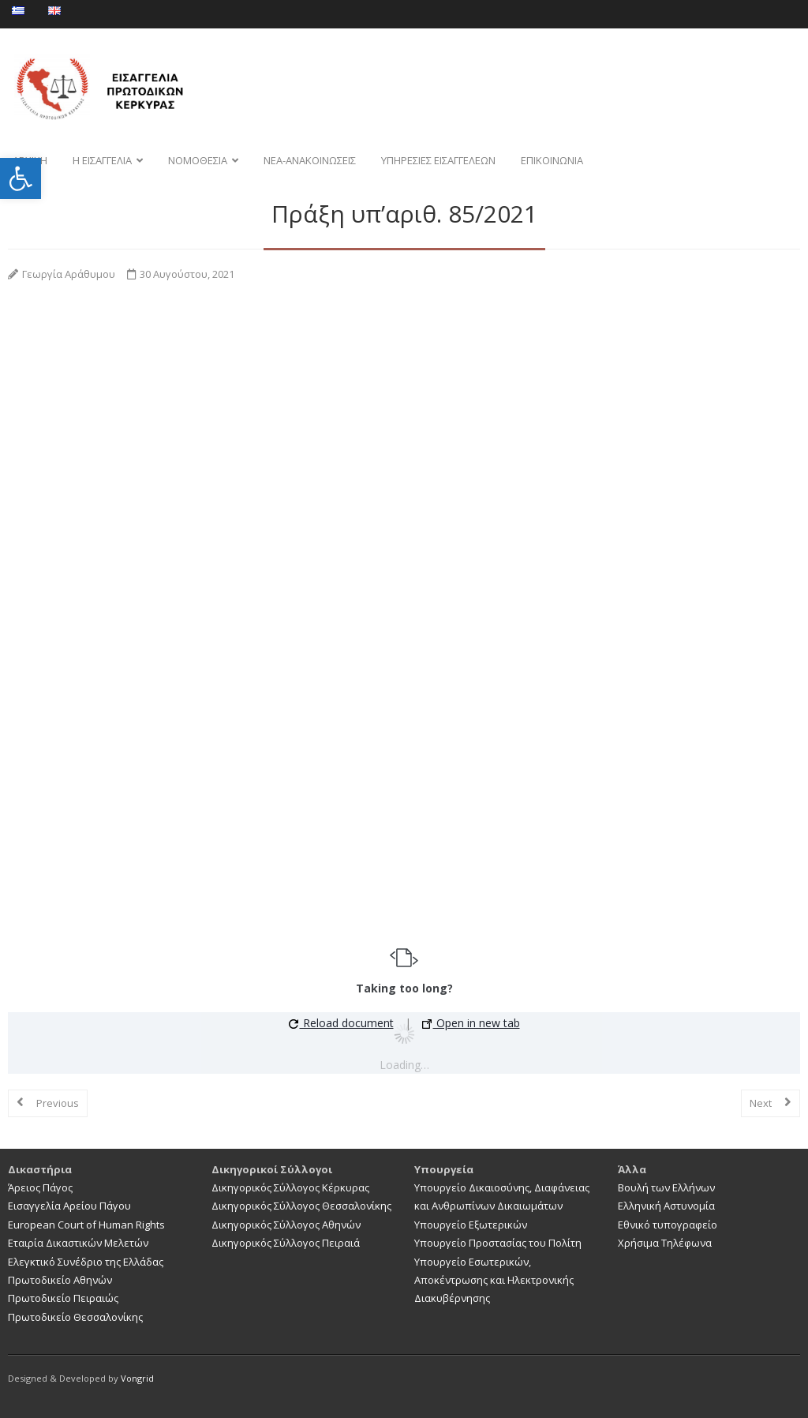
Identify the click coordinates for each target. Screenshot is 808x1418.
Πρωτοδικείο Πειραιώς (63, 1298)
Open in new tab (471, 1022)
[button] (20, 178)
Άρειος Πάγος (40, 1187)
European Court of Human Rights (86, 1224)
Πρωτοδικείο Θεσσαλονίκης (75, 1317)
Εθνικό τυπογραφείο (667, 1224)
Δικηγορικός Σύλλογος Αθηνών (286, 1224)
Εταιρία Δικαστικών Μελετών (78, 1243)
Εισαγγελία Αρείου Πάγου (69, 1206)
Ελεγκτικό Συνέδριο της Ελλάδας (85, 1262)
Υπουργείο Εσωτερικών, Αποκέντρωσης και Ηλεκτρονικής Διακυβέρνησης (494, 1280)
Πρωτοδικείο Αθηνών (60, 1280)
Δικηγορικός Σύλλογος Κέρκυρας (290, 1187)
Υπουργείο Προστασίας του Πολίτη (498, 1243)
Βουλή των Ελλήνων (666, 1187)
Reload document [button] (341, 1022)
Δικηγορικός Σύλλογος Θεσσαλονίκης (301, 1206)
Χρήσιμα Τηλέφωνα (665, 1243)
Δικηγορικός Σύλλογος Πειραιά (285, 1243)
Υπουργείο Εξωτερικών (470, 1224)
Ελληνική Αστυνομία (666, 1206)
